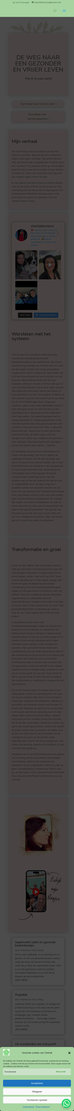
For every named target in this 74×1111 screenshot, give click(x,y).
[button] (69, 1056)
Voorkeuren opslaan (37, 1103)
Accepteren (37, 1086)
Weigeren (37, 1094)
